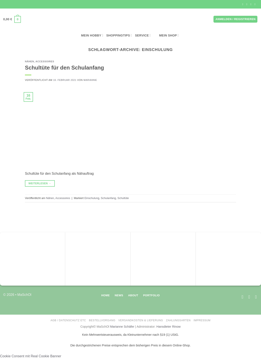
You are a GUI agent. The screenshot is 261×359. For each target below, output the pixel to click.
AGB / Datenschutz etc (68, 320)
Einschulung (91, 198)
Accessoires (45, 61)
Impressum (202, 320)
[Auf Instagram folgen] (247, 4)
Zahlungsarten (178, 320)
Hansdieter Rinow (168, 326)
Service (143, 35)
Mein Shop (166, 35)
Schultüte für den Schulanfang (64, 68)
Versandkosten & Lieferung (140, 320)
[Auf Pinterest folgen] (255, 4)
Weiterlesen (39, 184)
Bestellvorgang (102, 320)
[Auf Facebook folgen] (243, 4)
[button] (12, 19)
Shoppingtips (119, 35)
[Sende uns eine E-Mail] (251, 4)
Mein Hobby (92, 35)
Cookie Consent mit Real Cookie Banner (30, 356)
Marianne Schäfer (122, 326)
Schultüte (123, 198)
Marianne (90, 80)
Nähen (29, 61)
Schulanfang (108, 198)
